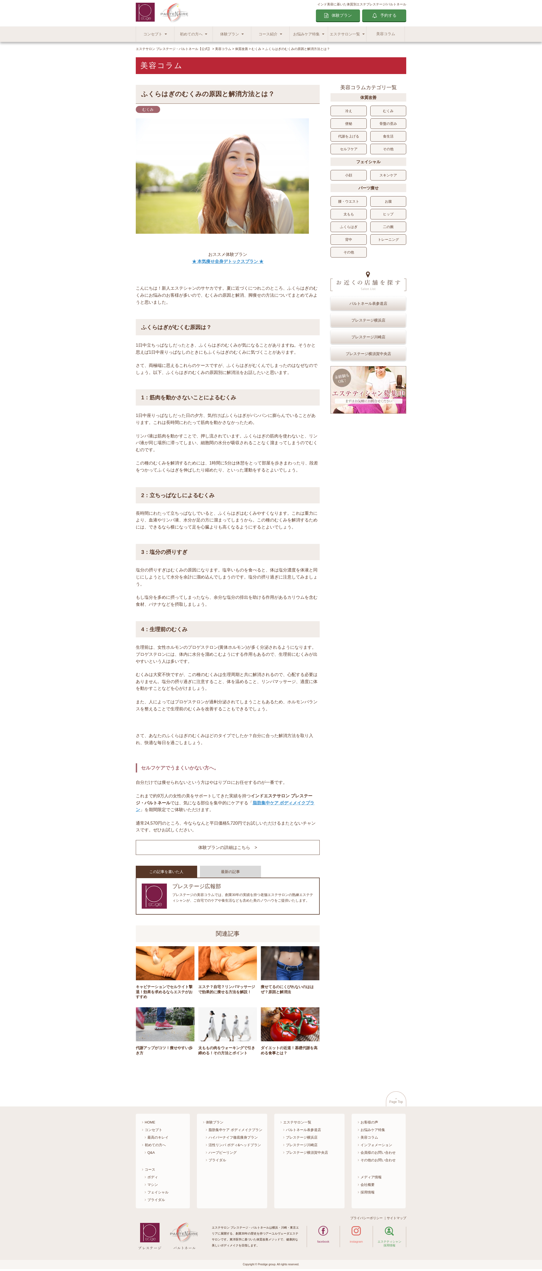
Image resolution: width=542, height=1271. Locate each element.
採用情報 (368, 1194)
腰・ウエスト (348, 201)
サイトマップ (396, 1220)
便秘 (348, 124)
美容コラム (385, 34)
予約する (388, 15)
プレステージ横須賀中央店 (368, 354)
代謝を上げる (348, 136)
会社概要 (368, 1186)
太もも (348, 214)
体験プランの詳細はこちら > (227, 847)
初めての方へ (191, 34)
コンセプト (152, 34)
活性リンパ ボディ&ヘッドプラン (235, 1147)
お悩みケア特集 (306, 34)
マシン (152, 1186)
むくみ (388, 111)
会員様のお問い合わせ (378, 1154)
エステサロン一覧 (345, 34)
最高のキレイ (157, 1139)
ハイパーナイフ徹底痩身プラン (233, 1139)
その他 (388, 149)
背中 (348, 240)
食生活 (388, 136)
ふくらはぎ (349, 227)
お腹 (388, 201)
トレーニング (388, 240)
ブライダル (156, 1201)
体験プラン (342, 15)
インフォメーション (376, 1147)
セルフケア (349, 149)
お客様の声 (369, 1124)
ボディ (152, 1179)
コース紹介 (268, 34)
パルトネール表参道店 (368, 303)
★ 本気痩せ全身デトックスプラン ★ (228, 261)
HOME (150, 1124)
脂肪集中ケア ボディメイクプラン (235, 1132)
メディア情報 (371, 1179)
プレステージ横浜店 (368, 320)
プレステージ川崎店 (368, 337)
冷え (348, 111)
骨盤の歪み (388, 124)
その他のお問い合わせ (378, 1162)
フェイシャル (157, 1194)
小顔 (348, 175)
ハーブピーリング (223, 1154)
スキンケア (388, 175)
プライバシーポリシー (366, 1220)
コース (150, 1171)
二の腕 (388, 227)
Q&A (151, 1154)
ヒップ (388, 214)
